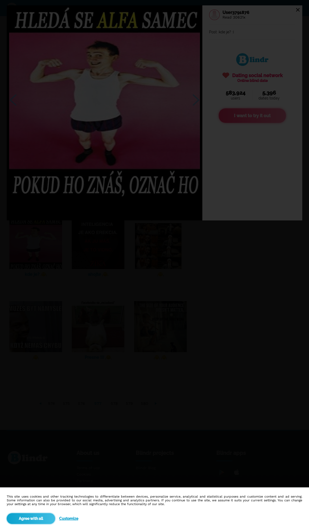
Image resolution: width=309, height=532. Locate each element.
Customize (68, 518)
